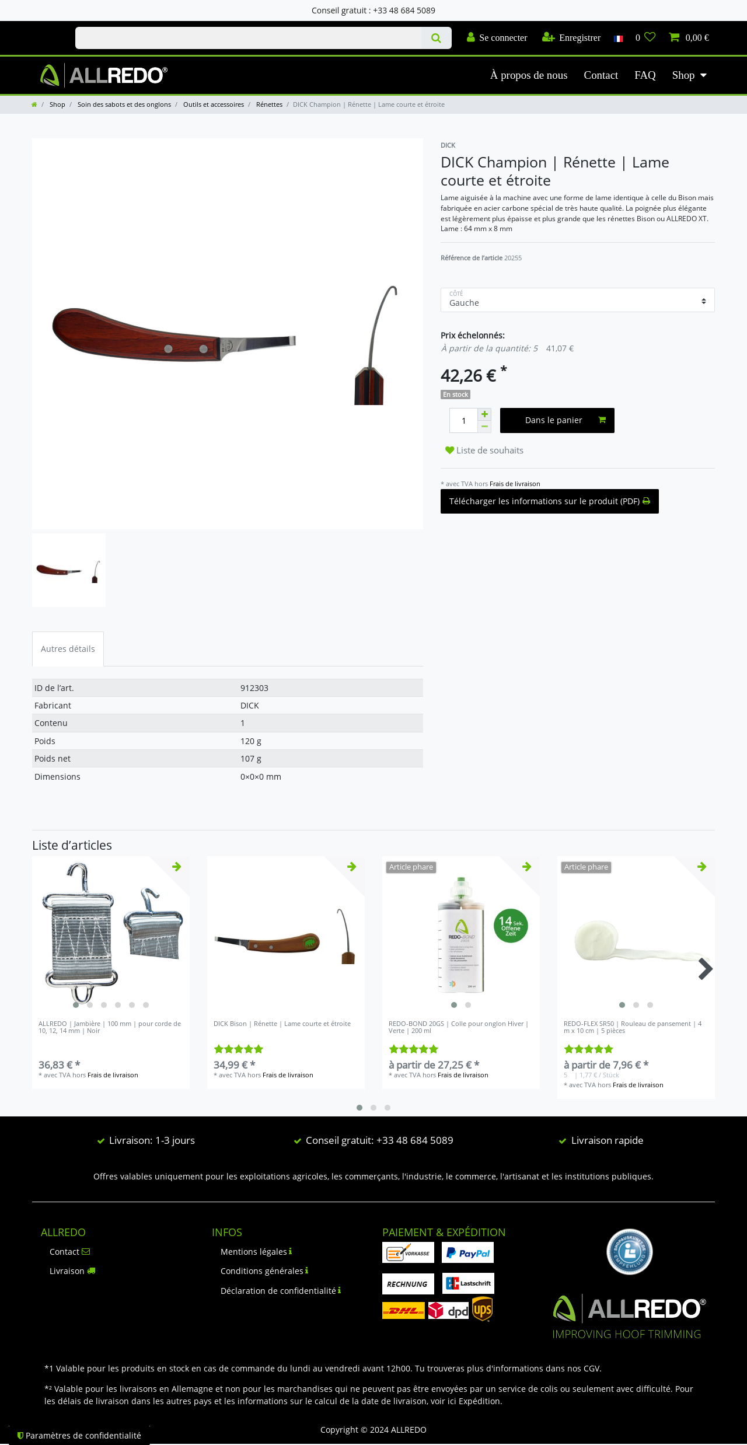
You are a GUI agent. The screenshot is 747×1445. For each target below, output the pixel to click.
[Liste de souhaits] (645, 38)
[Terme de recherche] (248, 38)
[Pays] (618, 38)
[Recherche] (436, 38)
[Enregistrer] (572, 38)
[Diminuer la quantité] (484, 427)
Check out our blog (41, 27)
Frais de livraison (515, 483)
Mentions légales (256, 1251)
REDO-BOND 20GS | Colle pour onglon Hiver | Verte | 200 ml (459, 1027)
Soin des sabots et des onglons (123, 104)
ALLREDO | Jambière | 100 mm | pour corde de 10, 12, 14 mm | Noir (110, 1027)
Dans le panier (565, 419)
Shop (683, 75)
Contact (601, 75)
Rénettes (268, 104)
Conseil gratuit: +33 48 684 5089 (379, 1140)
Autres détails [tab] (68, 648)
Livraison (72, 1270)
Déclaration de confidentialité (281, 1290)
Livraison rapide (607, 1140)
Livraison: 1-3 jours (152, 1140)
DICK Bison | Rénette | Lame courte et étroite (282, 1024)
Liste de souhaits (484, 450)
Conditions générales (265, 1270)
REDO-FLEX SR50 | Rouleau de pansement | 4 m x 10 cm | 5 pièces (632, 1027)
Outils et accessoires (212, 104)
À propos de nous (529, 75)
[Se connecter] (497, 38)
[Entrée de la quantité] (463, 420)
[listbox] (111, 935)
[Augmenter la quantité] (484, 414)
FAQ (644, 75)
